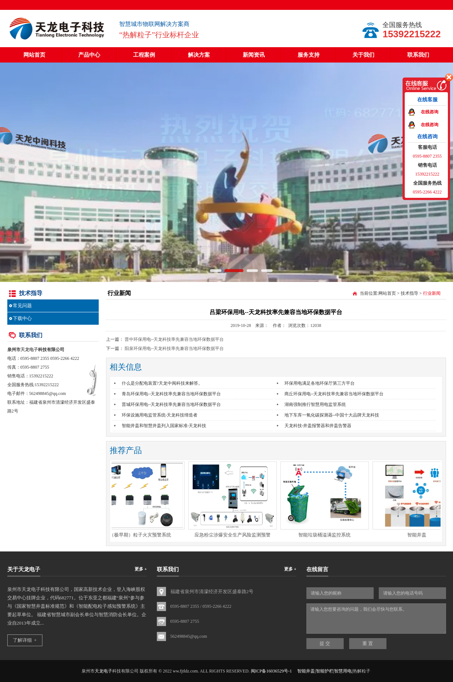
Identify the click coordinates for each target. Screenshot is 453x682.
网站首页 (34, 55)
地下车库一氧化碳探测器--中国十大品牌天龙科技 (332, 415)
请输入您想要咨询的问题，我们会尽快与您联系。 (376, 618)
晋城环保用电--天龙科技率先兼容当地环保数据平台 (171, 404)
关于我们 (363, 55)
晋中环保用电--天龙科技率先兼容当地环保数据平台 (174, 339)
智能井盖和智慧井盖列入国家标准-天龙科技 (164, 425)
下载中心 (22, 318)
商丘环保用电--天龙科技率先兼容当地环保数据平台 (334, 393)
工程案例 (144, 55)
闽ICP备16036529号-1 (271, 671)
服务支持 (309, 55)
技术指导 (409, 293)
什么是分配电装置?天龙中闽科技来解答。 (162, 383)
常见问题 (22, 305)
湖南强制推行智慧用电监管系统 (315, 404)
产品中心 (89, 55)
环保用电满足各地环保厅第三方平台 (319, 383)
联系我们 (418, 55)
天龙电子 (29, 349)
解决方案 (199, 55)
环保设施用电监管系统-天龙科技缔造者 (160, 415)
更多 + (141, 569)
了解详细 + (25, 640)
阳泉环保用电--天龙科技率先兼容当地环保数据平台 (174, 348)
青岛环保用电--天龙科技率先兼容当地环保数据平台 (171, 393)
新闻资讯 (254, 55)
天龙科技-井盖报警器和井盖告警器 (318, 425)
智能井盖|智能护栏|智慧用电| (324, 671)
